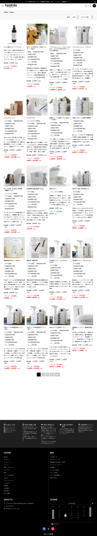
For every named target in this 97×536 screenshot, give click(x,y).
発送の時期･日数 (30, 424)
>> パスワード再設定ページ (62, 2)
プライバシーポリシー (56, 465)
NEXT (56, 410)
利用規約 (52, 467)
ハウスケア (7, 462)
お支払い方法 (10, 424)
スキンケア (7, 470)
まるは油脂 (7, 493)
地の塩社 (6, 491)
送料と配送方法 (48, 424)
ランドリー (7, 460)
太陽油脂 (6, 488)
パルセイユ (7, 483)
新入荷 (5, 457)
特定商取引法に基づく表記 (57, 462)
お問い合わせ (53, 478)
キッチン (6, 465)
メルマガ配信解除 (55, 475)
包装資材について (87, 424)
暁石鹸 (5, 485)
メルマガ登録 (53, 472)
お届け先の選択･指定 (67, 425)
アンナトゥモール (9, 480)
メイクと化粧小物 (9, 475)
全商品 (6, 48)
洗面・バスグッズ (9, 467)
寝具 (5, 472)
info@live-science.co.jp (12, 508)
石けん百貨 (48, 534)
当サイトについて (55, 460)
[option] (71, 511)
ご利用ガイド (53, 457)
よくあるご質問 (54, 470)
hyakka (6, 478)
